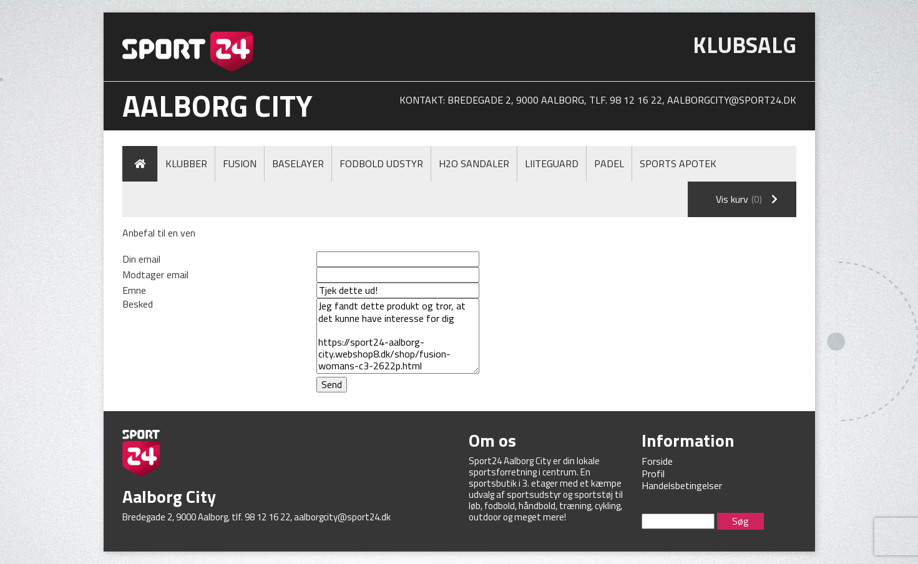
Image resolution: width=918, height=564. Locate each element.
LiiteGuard (552, 163)
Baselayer (298, 163)
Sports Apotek (678, 163)
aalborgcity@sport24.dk (731, 99)
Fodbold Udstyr (381, 163)
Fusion (239, 163)
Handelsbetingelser (682, 485)
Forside (657, 461)
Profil (653, 473)
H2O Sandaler (474, 163)
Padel (609, 163)
